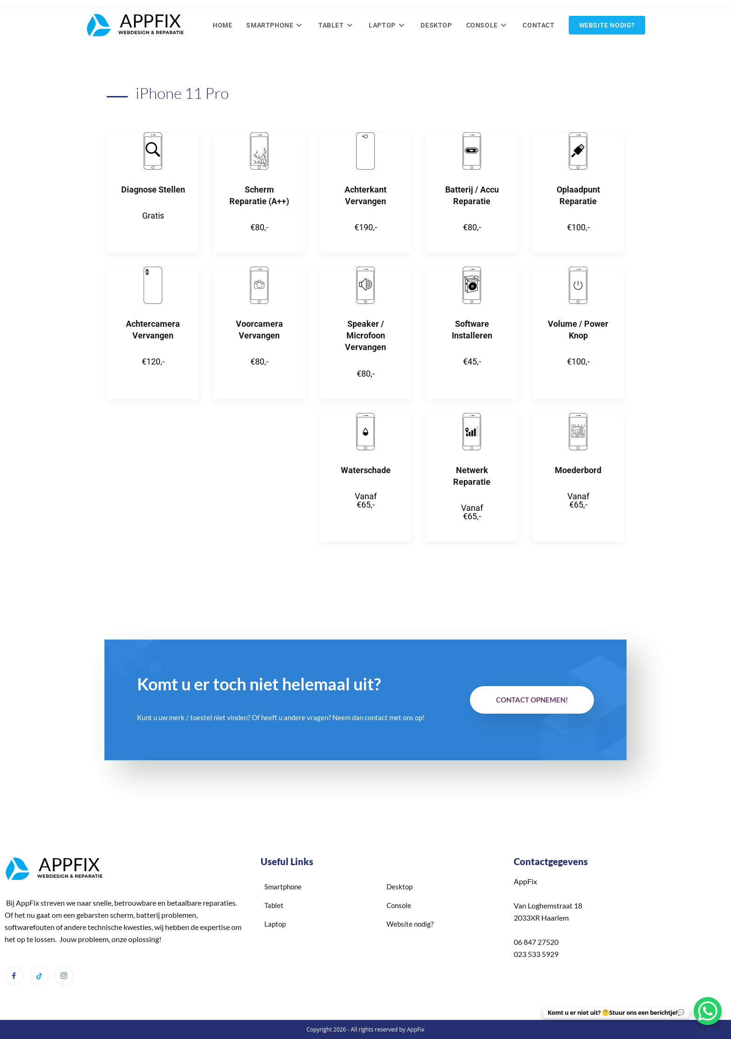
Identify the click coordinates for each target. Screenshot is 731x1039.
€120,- (153, 361)
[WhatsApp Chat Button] (708, 1011)
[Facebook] (14, 975)
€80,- (259, 226)
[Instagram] (64, 975)
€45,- (472, 361)
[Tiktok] (39, 975)
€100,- (578, 226)
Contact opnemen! (532, 699)
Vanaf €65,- (366, 499)
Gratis (153, 215)
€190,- (365, 226)
